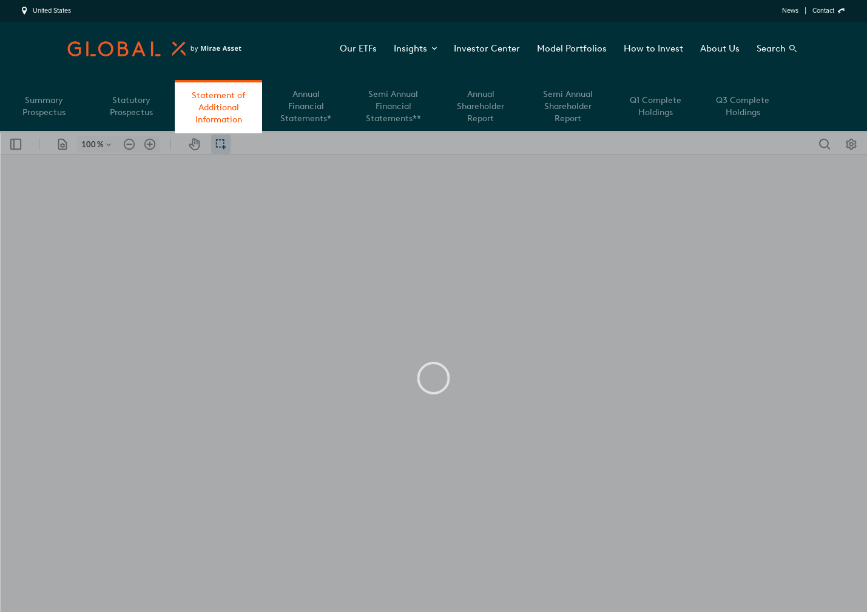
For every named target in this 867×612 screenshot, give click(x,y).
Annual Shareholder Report (480, 106)
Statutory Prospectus (131, 106)
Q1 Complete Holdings (655, 106)
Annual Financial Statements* (305, 106)
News (790, 11)
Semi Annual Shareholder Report (568, 106)
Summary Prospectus (44, 106)
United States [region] (52, 11)
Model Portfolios (572, 48)
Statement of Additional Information (218, 107)
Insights (415, 48)
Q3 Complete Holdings (742, 106)
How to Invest (653, 48)
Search (771, 48)
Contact (823, 11)
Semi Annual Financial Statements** (393, 106)
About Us (720, 48)
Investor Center (487, 48)
